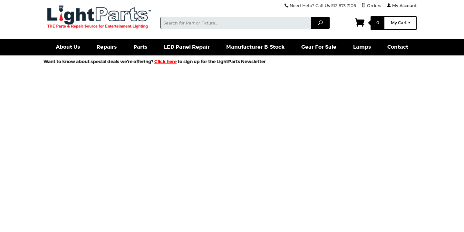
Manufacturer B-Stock (255, 47)
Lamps (362, 47)
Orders (371, 5)
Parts (140, 47)
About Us (68, 47)
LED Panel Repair (187, 47)
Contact (397, 47)
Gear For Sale (318, 47)
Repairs (106, 47)
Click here (165, 61)
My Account (402, 5)
